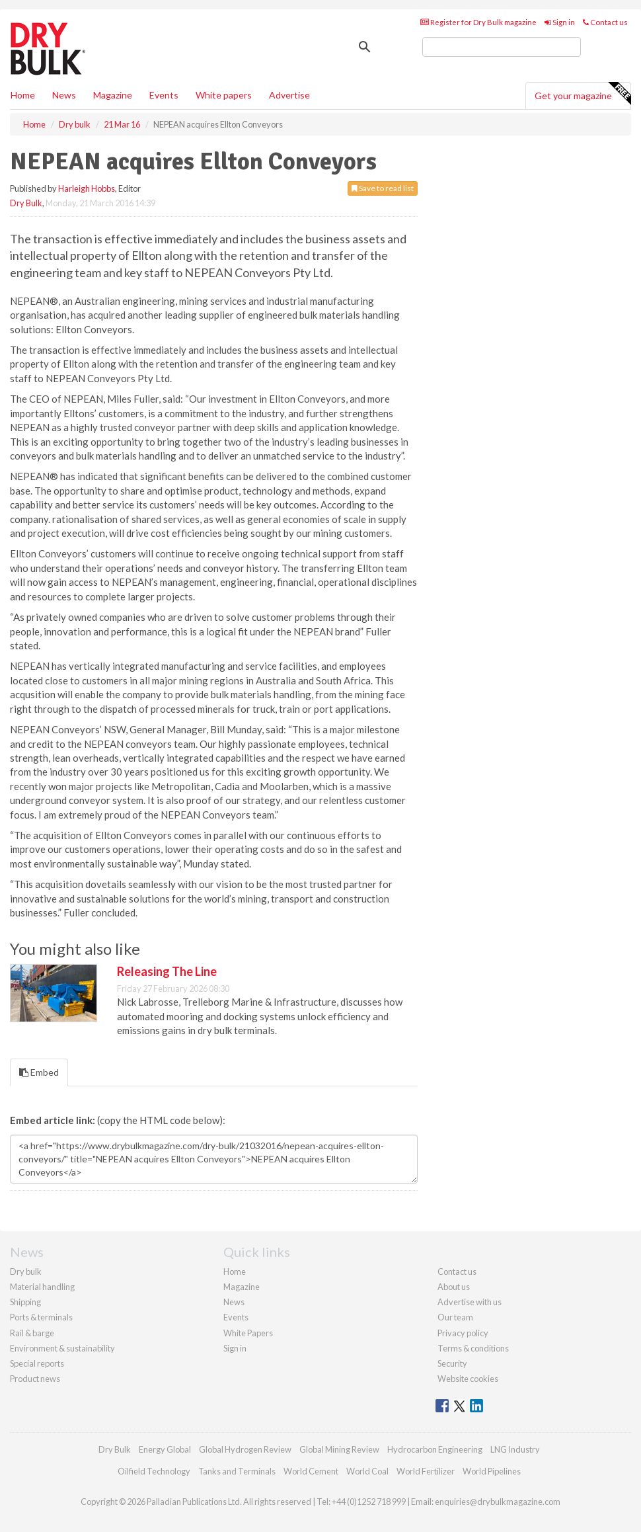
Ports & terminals (41, 1317)
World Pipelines (492, 1471)
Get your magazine (582, 94)
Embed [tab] (39, 1072)
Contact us (605, 22)
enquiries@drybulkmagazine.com (497, 1501)
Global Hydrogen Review (245, 1449)
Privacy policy (462, 1333)
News (234, 1302)
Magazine (112, 95)
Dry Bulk (26, 203)
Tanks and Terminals (237, 1471)
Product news (35, 1378)
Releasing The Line (167, 971)
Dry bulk (26, 1271)
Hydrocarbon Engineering (434, 1449)
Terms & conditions (473, 1348)
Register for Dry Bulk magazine (478, 22)
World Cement (310, 1471)
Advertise (289, 95)
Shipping (25, 1302)
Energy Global (165, 1449)
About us (453, 1286)
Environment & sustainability (62, 1348)
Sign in (560, 22)
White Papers (248, 1333)
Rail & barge (32, 1333)
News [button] (64, 95)
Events (163, 95)
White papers (224, 95)
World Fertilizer (425, 1471)
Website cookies (467, 1378)
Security (452, 1363)
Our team (455, 1317)
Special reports (37, 1363)
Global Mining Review (339, 1449)
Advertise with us (469, 1302)
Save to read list (383, 188)
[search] (501, 47)
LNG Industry (515, 1449)
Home (23, 95)
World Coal (367, 1471)
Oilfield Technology (154, 1471)
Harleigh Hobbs (86, 188)
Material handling (42, 1286)
